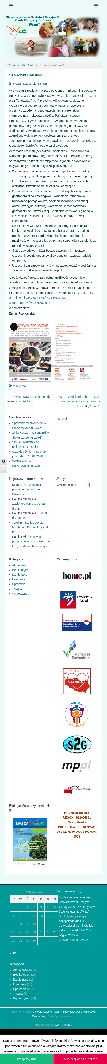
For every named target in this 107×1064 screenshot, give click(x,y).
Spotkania (18, 584)
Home (14, 65)
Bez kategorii (20, 570)
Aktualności (29, 65)
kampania (18, 579)
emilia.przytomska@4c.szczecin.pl (42, 297)
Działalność (19, 574)
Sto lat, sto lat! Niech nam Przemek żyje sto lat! (30, 527)
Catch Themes (63, 1024)
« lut (13, 953)
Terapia (17, 589)
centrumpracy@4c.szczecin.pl (29, 302)
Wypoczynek (20, 593)
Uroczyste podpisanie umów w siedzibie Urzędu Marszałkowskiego (31, 541)
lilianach (42, 83)
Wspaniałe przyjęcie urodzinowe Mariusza (27, 489)
